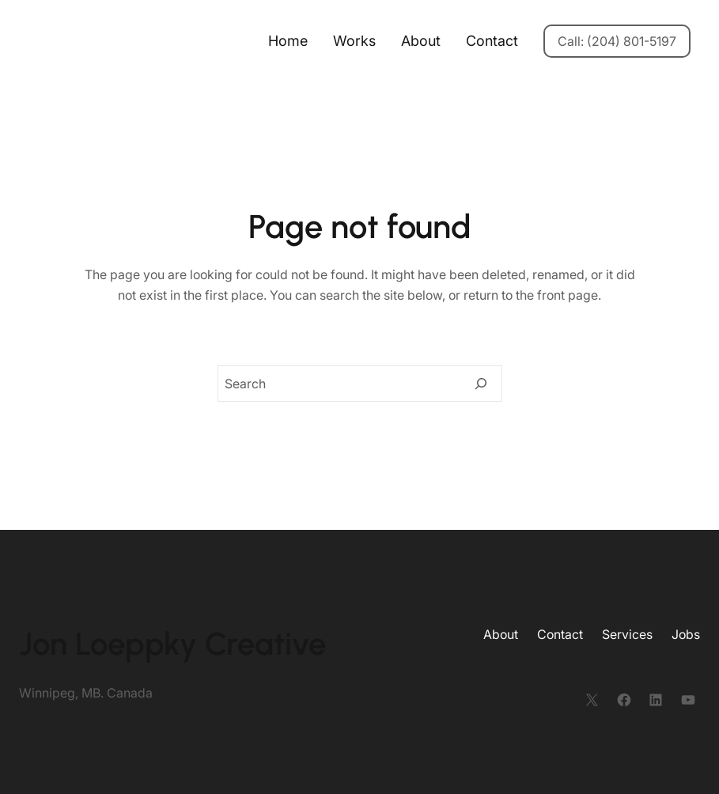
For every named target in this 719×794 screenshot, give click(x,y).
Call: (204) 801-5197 (617, 41)
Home (288, 40)
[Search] (481, 383)
